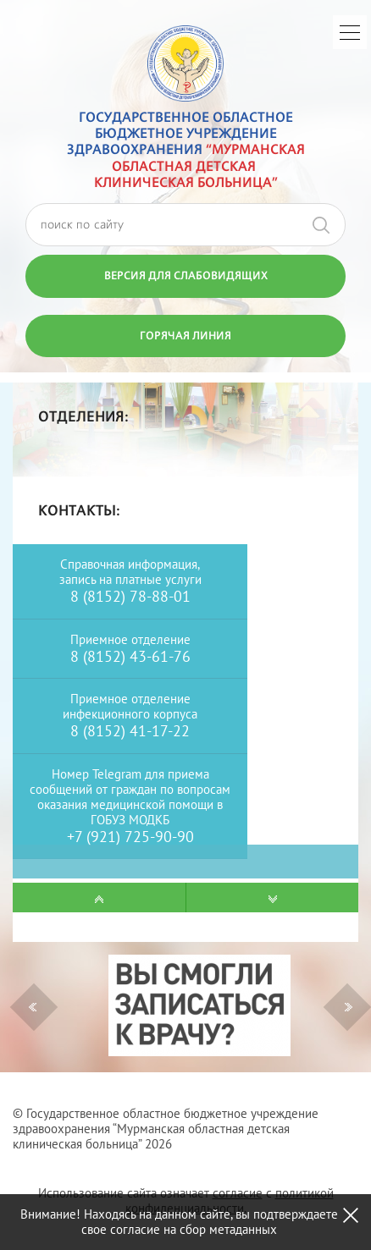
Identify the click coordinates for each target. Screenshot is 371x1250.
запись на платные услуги (130, 579)
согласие (238, 1193)
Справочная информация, (130, 564)
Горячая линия (185, 335)
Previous (32, 1007)
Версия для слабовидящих (186, 275)
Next (348, 1007)
